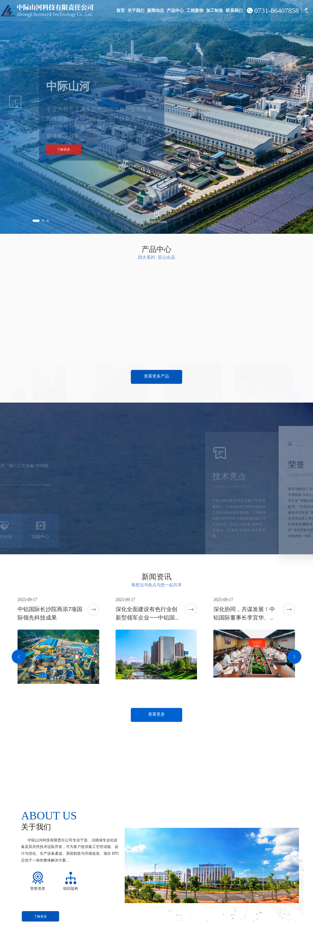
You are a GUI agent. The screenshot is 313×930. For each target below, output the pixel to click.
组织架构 (70, 888)
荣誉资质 (37, 888)
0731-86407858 (276, 10)
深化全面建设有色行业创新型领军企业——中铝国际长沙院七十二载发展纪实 (148, 617)
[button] (36, 221)
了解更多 (63, 155)
